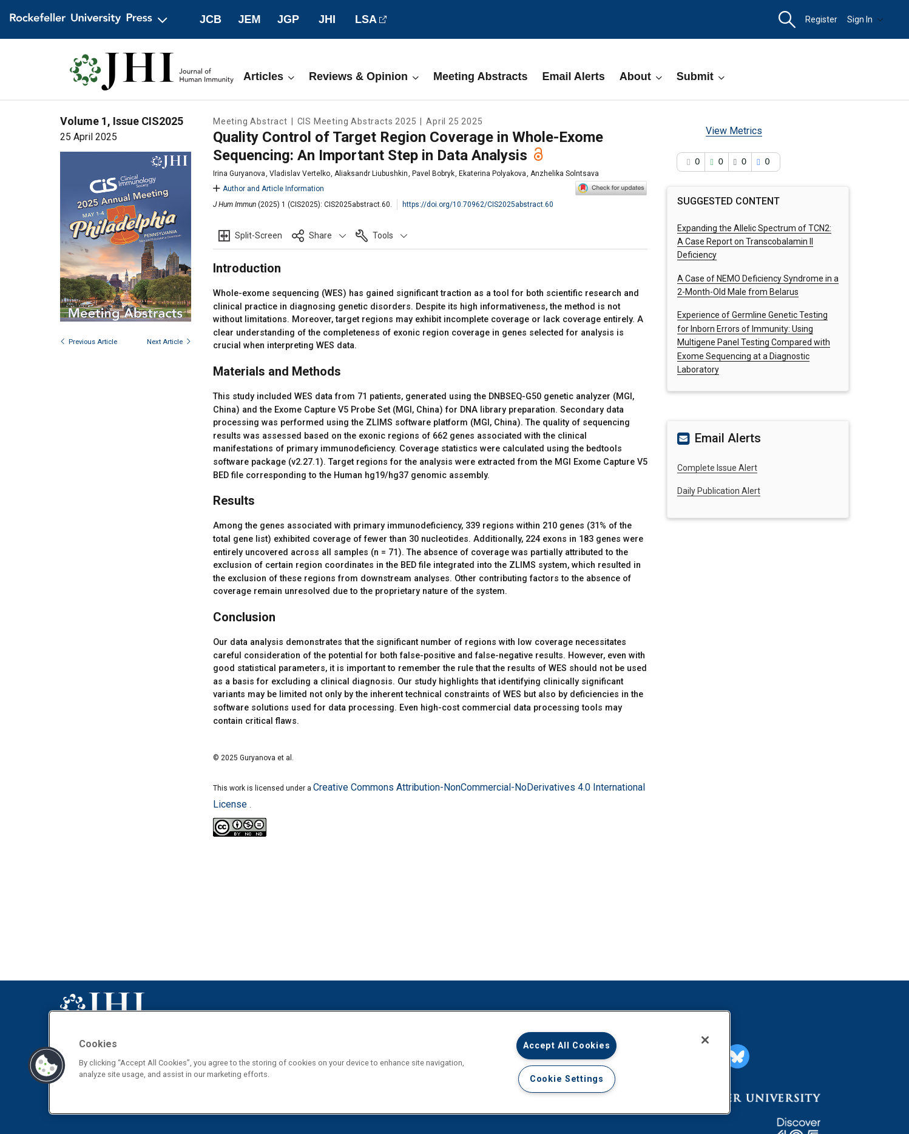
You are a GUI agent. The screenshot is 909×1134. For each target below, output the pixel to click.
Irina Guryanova (239, 173)
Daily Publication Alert (718, 491)
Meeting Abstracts (480, 76)
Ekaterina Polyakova (492, 173)
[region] (390, 1062)
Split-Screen (258, 235)
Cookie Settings (567, 1079)
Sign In (865, 19)
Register (821, 19)
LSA (366, 19)
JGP (288, 19)
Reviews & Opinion (364, 76)
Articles (268, 76)
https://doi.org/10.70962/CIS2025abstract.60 (477, 204)
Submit (701, 76)
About (641, 76)
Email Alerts (573, 76)
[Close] (705, 1040)
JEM (249, 19)
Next (169, 342)
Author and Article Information (268, 188)
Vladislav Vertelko (299, 173)
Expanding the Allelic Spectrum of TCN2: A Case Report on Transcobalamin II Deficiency (754, 241)
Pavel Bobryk (433, 173)
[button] (787, 20)
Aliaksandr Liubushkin (371, 173)
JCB (210, 19)
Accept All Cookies (566, 1046)
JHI (327, 19)
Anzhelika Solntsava (564, 173)
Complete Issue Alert (717, 468)
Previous (88, 342)
